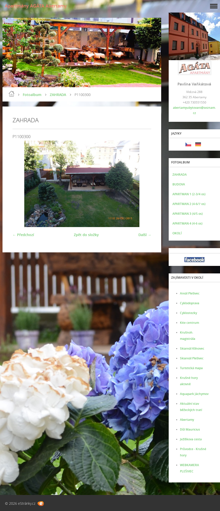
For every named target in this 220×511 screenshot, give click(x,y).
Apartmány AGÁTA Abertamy (36, 6)
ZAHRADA (58, 94)
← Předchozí (23, 234)
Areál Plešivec (189, 293)
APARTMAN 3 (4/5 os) (187, 214)
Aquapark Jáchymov (194, 394)
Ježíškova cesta (191, 439)
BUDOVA (178, 184)
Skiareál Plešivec (191, 358)
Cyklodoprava (189, 303)
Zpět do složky (86, 234)
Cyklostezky (188, 313)
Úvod (11, 94)
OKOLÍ (177, 233)
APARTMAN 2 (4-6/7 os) (188, 204)
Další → (144, 234)
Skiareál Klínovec (192, 348)
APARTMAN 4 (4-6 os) (187, 223)
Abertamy (187, 420)
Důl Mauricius (190, 429)
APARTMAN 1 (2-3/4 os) (188, 194)
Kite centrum (189, 323)
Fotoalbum (32, 94)
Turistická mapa (191, 368)
